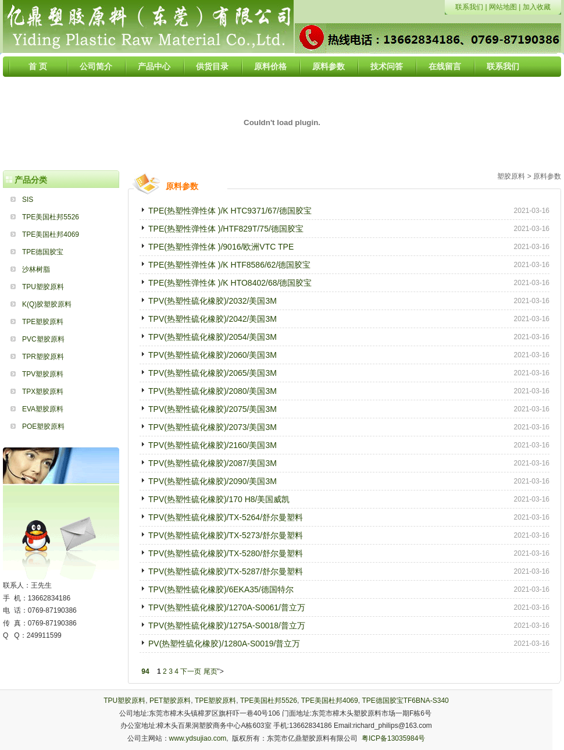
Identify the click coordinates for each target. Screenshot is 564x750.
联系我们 (469, 7)
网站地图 (503, 7)
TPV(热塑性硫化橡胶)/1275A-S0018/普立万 (226, 625)
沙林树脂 (36, 269)
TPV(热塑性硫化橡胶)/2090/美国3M (212, 481)
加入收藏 (537, 7)
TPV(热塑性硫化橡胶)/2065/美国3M (212, 373)
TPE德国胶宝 (42, 252)
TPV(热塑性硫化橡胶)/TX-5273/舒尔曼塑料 (225, 535)
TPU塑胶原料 (43, 287)
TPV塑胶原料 (42, 374)
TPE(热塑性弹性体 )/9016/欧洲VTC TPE (221, 246)
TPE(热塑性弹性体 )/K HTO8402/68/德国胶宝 (230, 282)
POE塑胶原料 (43, 426)
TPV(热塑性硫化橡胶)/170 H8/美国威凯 (219, 499)
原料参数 (328, 66)
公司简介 (96, 66)
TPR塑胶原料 (43, 357)
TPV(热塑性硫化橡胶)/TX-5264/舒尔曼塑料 (225, 517)
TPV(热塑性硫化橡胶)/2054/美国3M (212, 337)
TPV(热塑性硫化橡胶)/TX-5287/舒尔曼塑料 (225, 571)
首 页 (37, 66)
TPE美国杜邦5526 (50, 217)
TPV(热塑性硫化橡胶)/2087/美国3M (212, 463)
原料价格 (270, 66)
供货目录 (212, 66)
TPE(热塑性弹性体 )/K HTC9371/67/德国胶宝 (230, 210)
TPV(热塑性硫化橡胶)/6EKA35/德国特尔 (221, 589)
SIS (27, 200)
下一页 (190, 671)
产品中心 (154, 66)
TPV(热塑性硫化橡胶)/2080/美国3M (212, 391)
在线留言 (445, 66)
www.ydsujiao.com (198, 738)
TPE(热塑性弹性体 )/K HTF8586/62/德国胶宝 (229, 264)
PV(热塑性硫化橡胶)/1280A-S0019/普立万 (224, 643)
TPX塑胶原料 (42, 392)
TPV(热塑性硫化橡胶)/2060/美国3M (212, 355)
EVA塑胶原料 (42, 409)
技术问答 (386, 66)
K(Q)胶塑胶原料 (47, 304)
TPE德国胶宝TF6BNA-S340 (405, 700)
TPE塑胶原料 (42, 322)
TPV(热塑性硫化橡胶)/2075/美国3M (212, 409)
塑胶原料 (511, 176)
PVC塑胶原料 (43, 339)
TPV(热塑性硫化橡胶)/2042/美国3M (212, 319)
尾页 (210, 671)
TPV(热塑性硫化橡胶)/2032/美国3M (212, 300)
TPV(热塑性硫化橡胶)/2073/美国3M (212, 427)
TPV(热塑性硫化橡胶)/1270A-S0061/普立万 (226, 607)
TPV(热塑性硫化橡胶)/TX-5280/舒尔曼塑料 (225, 553)
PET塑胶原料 (170, 700)
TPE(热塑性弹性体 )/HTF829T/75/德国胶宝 (226, 228)
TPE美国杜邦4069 (50, 234)
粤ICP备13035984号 (393, 738)
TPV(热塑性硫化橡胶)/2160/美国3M (212, 445)
